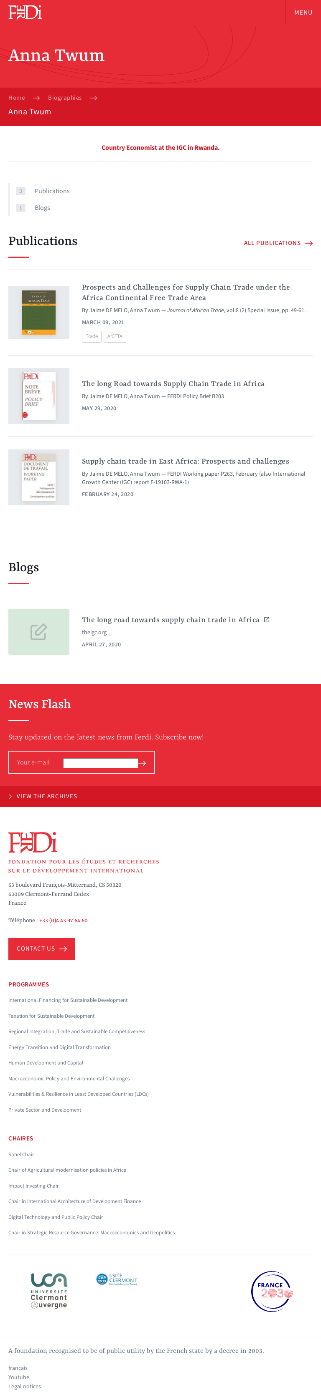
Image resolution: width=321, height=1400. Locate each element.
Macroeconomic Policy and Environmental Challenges (69, 1078)
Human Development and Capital (45, 1063)
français (18, 1368)
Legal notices (24, 1386)
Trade (92, 336)
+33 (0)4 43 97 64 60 (63, 920)
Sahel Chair (21, 1154)
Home (16, 98)
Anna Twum (145, 310)
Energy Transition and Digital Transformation (59, 1047)
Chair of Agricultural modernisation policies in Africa (67, 1170)
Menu (303, 12)
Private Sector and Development (44, 1110)
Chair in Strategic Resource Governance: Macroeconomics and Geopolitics (91, 1232)
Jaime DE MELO (108, 310)
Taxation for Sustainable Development (51, 1016)
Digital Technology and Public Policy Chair (55, 1217)
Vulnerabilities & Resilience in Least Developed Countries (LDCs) (78, 1094)
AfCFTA (114, 336)
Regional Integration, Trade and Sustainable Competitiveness (76, 1031)
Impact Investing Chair (33, 1186)
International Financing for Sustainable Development (67, 1000)
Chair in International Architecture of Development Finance (74, 1201)
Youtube (18, 1377)
